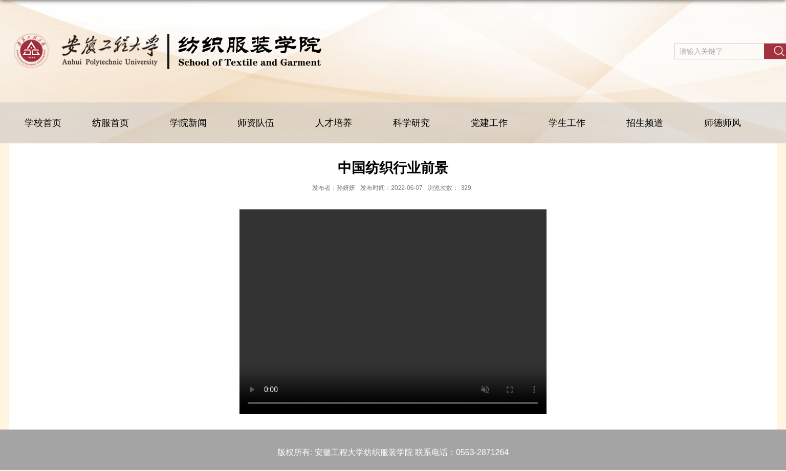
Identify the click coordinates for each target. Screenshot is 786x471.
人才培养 (338, 123)
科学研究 (416, 123)
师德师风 (722, 123)
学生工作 (572, 123)
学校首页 (43, 123)
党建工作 (494, 123)
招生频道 (649, 123)
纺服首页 (115, 123)
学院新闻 (188, 123)
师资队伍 (261, 123)
